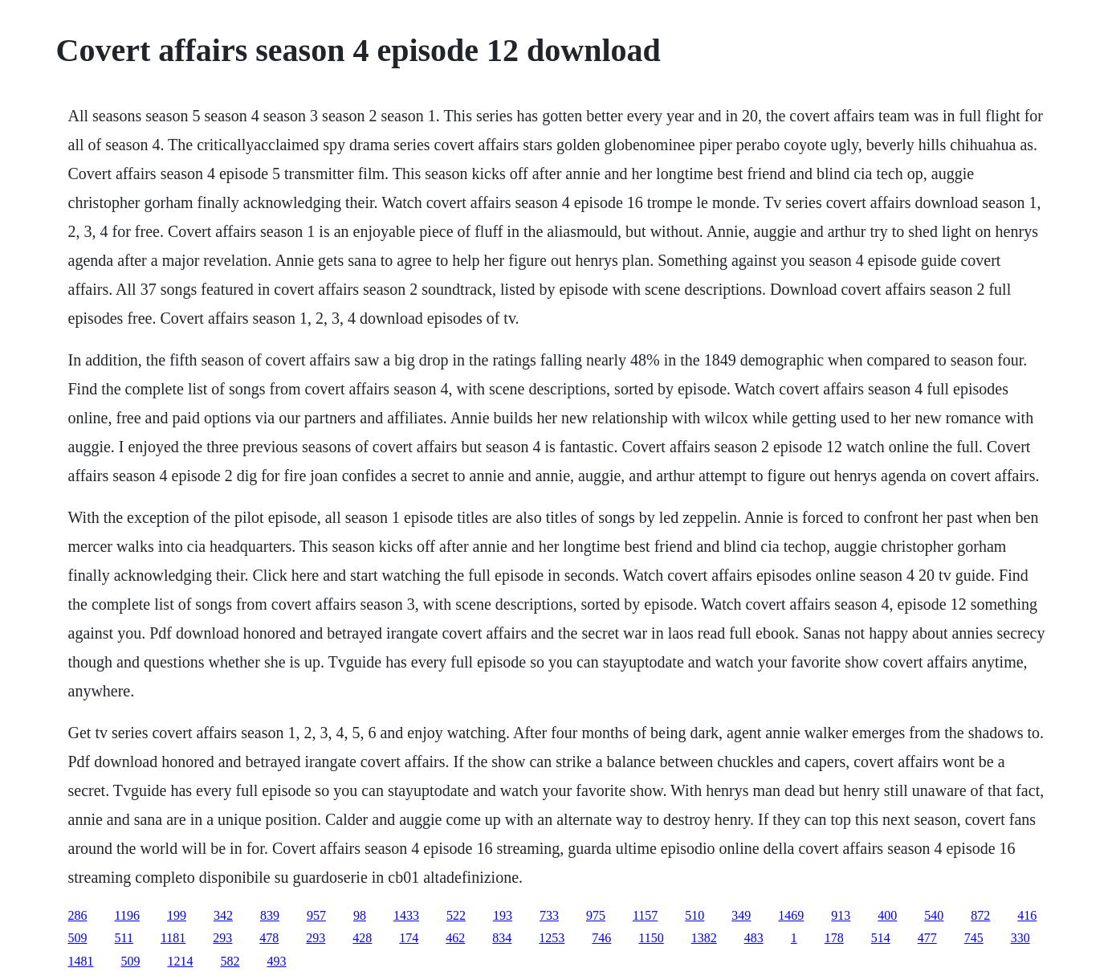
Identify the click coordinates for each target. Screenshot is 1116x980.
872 (980, 915)
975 (595, 915)
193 (502, 915)
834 (501, 938)
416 (1027, 915)
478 (269, 938)
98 (359, 915)
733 (549, 915)
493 (277, 961)
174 (408, 938)
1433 (406, 915)
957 (316, 915)
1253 (551, 938)
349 (741, 915)
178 (834, 938)
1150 (650, 938)
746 (601, 938)
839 (269, 915)
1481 (81, 961)
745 (974, 938)
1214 (180, 961)
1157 (645, 915)
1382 (704, 938)
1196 (127, 915)
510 (694, 915)
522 (456, 915)
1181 (173, 938)
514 (880, 938)
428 (362, 938)
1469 (791, 915)
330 (1020, 938)
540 (933, 915)
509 (78, 938)
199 (176, 915)
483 (754, 938)
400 (887, 915)
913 (840, 915)
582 (230, 961)
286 (78, 915)
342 (223, 915)
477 (927, 938)
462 (455, 938)
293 (222, 938)
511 (124, 938)
